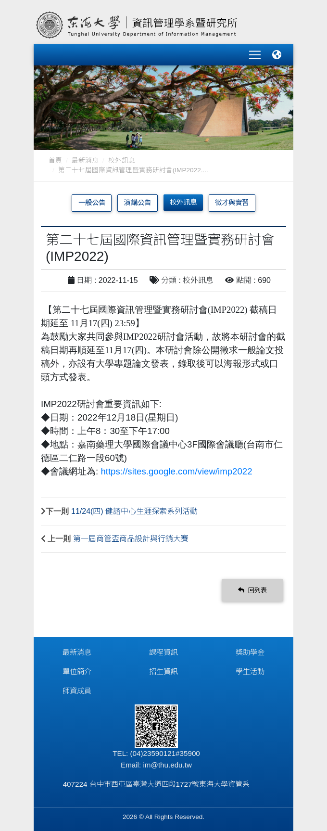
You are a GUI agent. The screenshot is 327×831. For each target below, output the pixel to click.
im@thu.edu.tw (167, 765)
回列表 (252, 590)
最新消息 (85, 160)
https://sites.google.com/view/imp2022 (176, 471)
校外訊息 (121, 160)
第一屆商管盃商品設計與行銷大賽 (131, 539)
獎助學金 (250, 652)
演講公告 (137, 202)
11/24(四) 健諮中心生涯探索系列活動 (134, 511)
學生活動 (250, 671)
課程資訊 (163, 652)
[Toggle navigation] (255, 55)
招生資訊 (163, 671)
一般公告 (91, 202)
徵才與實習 (232, 202)
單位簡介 (77, 671)
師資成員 (77, 691)
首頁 (55, 160)
